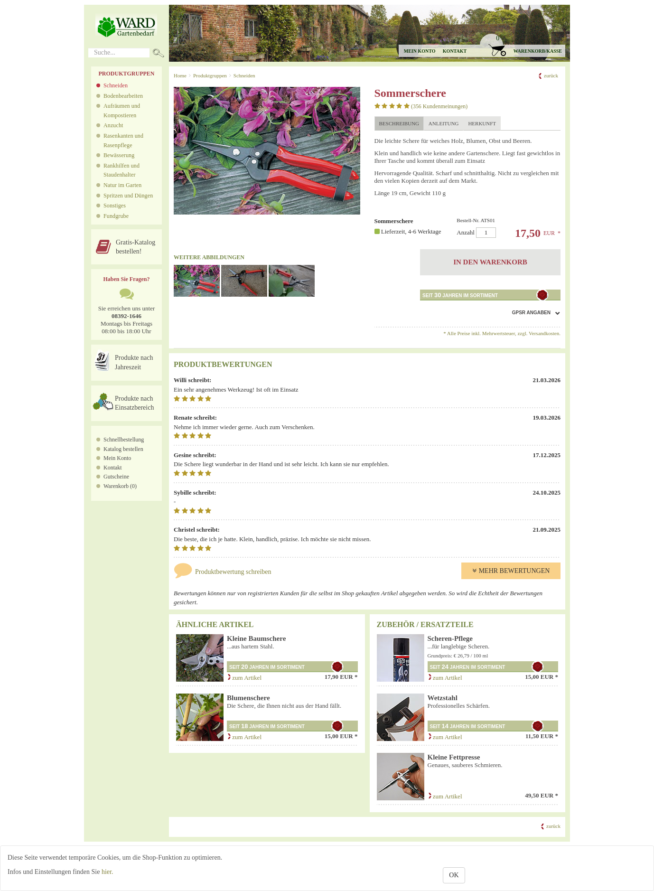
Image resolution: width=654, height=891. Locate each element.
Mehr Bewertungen (511, 570)
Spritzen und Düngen (128, 195)
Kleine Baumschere (256, 638)
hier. (107, 871)
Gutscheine (116, 476)
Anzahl (505, 227)
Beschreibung (399, 123)
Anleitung (444, 123)
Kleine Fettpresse (454, 757)
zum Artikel (244, 677)
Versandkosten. (545, 333)
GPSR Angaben (531, 312)
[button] (522, 45)
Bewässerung (118, 155)
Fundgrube (116, 216)
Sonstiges (114, 205)
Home (180, 75)
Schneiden (115, 85)
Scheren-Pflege (450, 638)
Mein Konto (117, 458)
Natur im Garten (122, 185)
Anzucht (113, 125)
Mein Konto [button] (420, 51)
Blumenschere (248, 698)
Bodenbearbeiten (123, 96)
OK (453, 875)
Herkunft (482, 123)
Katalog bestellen (123, 449)
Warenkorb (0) (120, 486)
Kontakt (455, 51)
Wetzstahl (443, 698)
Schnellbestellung (123, 439)
